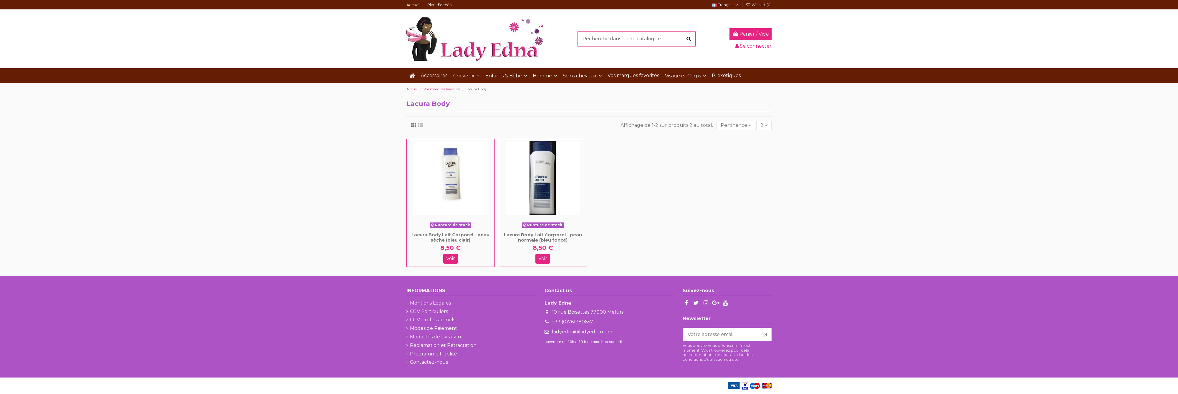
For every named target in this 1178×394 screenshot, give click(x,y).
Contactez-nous (429, 362)
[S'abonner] (764, 334)
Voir (450, 258)
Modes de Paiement (433, 328)
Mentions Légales (430, 303)
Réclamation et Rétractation (443, 345)
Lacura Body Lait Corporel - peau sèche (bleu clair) (450, 237)
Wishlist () (759, 4)
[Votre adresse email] (720, 334)
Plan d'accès (439, 4)
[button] (466, 75)
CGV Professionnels (432, 319)
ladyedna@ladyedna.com (582, 332)
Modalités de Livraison (435, 337)
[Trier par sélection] (736, 125)
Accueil (413, 4)
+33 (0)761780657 (572, 322)
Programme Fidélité (433, 354)
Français (725, 4)
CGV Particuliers (429, 311)
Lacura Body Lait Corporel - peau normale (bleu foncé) (543, 237)
